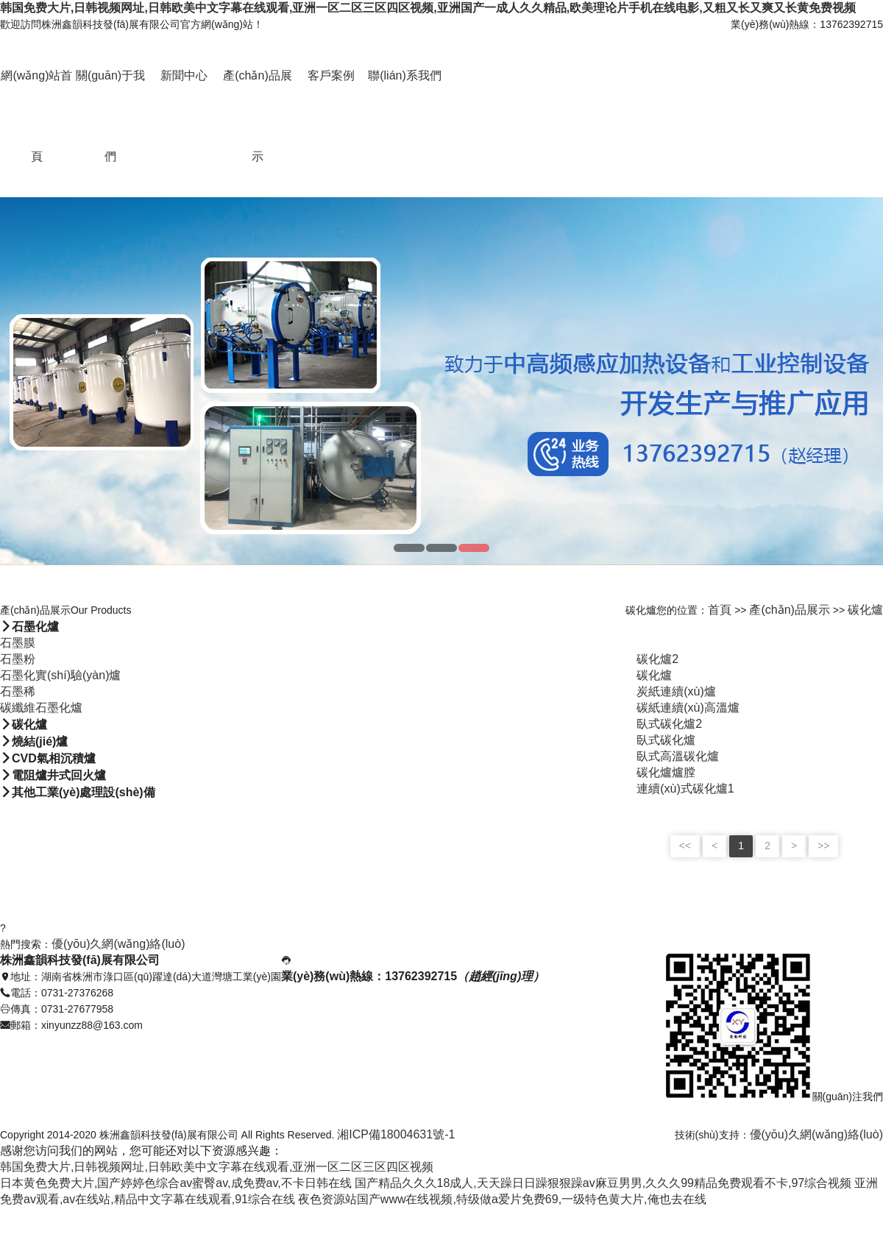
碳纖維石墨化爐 (41, 707)
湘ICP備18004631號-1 (396, 1134)
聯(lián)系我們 (405, 75)
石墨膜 (17, 643)
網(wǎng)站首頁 (36, 116)
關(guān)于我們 (110, 116)
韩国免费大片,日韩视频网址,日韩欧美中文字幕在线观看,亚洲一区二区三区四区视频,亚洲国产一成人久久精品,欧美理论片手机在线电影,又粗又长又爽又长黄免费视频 (428, 7)
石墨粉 (17, 659)
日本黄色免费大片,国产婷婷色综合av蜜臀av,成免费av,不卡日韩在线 (176, 1183)
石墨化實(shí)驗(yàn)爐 (60, 675)
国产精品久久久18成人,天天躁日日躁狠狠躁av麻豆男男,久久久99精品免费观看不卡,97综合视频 (603, 1183)
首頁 (719, 609)
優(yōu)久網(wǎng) (799, 1134)
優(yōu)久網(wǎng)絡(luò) (118, 944)
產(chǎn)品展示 (257, 116)
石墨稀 (17, 691)
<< (685, 845)
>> (823, 845)
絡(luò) (865, 1134)
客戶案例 (331, 75)
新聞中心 (184, 75)
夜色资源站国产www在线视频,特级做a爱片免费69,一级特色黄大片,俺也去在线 (502, 1199)
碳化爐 (865, 609)
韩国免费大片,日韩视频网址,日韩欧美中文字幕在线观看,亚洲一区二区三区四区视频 (216, 1167)
